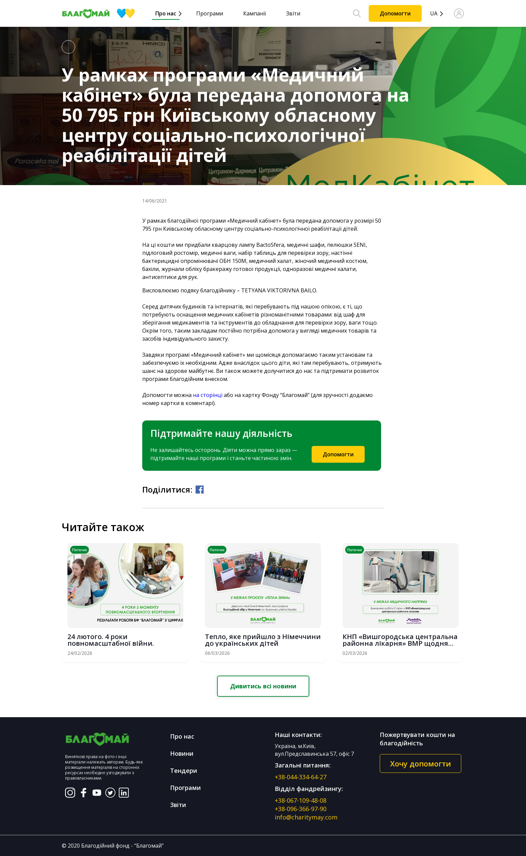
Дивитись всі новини (263, 686)
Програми (209, 13)
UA (433, 13)
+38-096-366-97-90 (300, 809)
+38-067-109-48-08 (300, 800)
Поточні (79, 549)
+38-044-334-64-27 (300, 777)
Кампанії (254, 13)
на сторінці (207, 395)
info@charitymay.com (306, 817)
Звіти (293, 13)
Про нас (165, 13)
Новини (182, 753)
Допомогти (395, 13)
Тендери (183, 770)
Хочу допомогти (420, 763)
